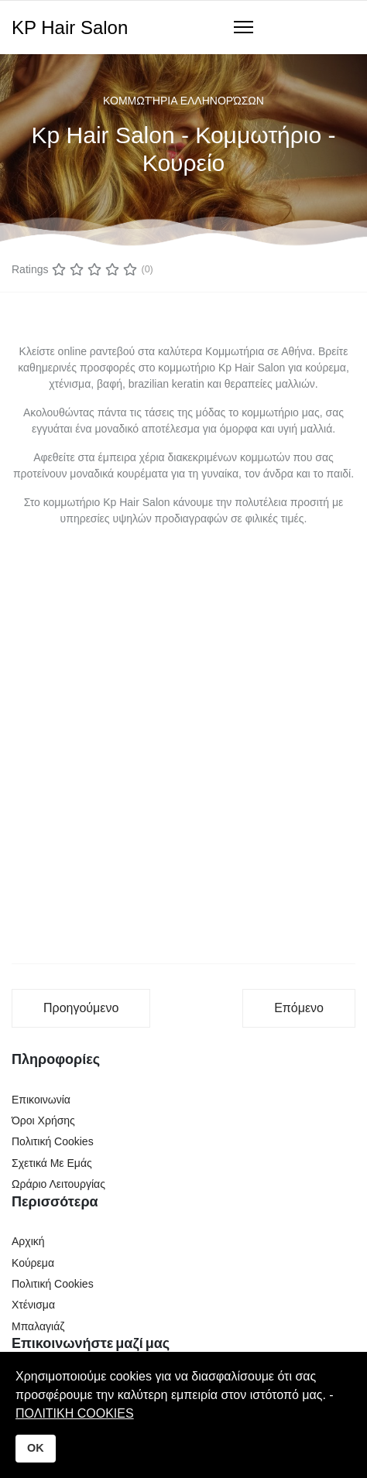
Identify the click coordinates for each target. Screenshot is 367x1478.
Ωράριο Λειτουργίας (58, 1184)
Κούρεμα (33, 1263)
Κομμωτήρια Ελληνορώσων (183, 100)
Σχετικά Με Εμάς (52, 1163)
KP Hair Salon (70, 28)
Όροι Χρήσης (43, 1120)
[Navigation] (243, 28)
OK (35, 1448)
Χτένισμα (33, 1304)
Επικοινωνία (41, 1099)
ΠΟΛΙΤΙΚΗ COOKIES (74, 1413)
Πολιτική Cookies (53, 1141)
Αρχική (28, 1241)
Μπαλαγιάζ (38, 1326)
